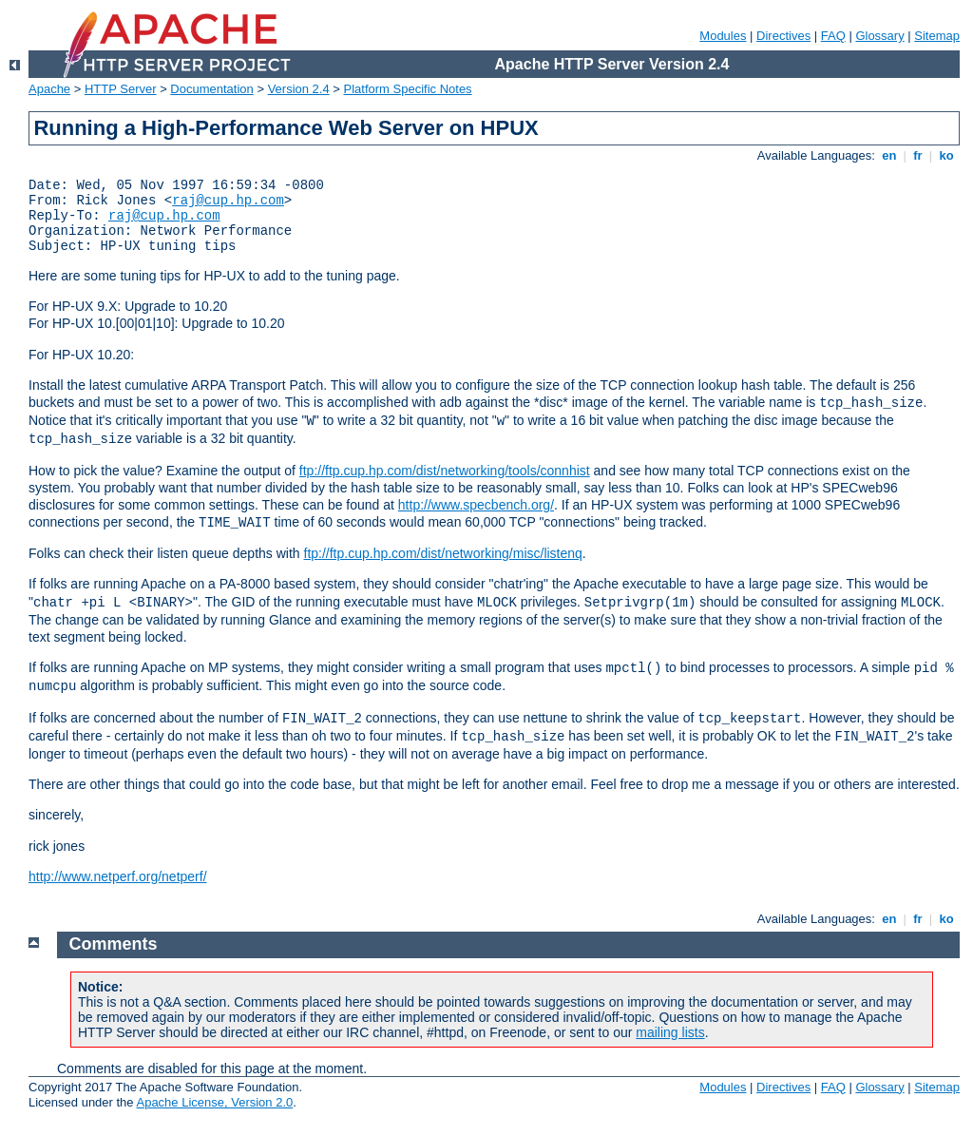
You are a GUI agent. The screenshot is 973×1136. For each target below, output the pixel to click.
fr (918, 155)
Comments (113, 943)
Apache (49, 89)
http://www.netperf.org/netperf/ (118, 876)
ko (946, 155)
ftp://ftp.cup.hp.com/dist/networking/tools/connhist (444, 470)
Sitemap (937, 36)
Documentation (211, 89)
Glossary (879, 36)
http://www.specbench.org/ (476, 504)
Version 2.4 (299, 89)
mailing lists (670, 1032)
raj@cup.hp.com (228, 200)
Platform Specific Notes (408, 89)
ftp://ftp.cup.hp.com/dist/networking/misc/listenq (443, 553)
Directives (783, 36)
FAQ (833, 36)
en (889, 155)
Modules (722, 36)
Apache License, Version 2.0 (214, 1102)
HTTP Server (121, 89)
